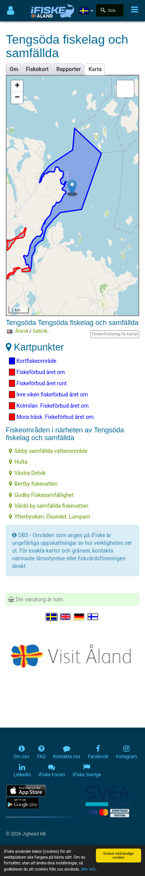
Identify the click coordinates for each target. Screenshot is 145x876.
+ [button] (17, 86)
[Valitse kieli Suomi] (93, 617)
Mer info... (90, 869)
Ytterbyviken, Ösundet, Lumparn (49, 517)
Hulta (18, 462)
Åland (21, 331)
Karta (95, 69)
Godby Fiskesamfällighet (41, 495)
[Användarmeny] (10, 10)
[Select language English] (66, 617)
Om (14, 69)
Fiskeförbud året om (37, 372)
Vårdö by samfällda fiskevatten (48, 506)
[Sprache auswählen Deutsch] (80, 617)
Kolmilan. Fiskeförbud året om (49, 405)
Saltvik (39, 331)
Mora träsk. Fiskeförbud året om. (52, 416)
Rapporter (68, 69)
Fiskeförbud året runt (38, 383)
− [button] (17, 98)
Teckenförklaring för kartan (115, 334)
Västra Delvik (27, 473)
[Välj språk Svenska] (52, 617)
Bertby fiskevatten (33, 484)
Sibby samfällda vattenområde (48, 451)
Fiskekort (37, 69)
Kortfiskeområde (32, 360)
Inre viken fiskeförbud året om (48, 394)
